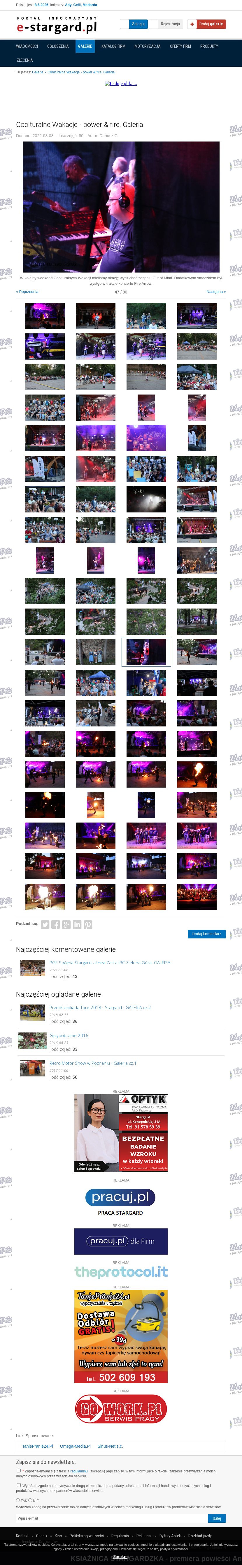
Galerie (85, 46)
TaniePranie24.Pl (37, 1446)
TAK (21, 1500)
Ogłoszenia (58, 46)
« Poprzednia (27, 291)
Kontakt (22, 1536)
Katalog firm (113, 46)
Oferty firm (180, 46)
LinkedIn (77, 924)
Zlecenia (25, 60)
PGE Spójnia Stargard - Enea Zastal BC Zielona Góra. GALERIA (110, 962)
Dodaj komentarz (206, 933)
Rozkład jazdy (200, 1536)
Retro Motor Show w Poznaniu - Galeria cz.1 (93, 1063)
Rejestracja (170, 23)
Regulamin (120, 1536)
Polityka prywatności (87, 1536)
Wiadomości (27, 46)
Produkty (209, 46)
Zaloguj (138, 23)
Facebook (55, 924)
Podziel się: (27, 923)
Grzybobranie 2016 (69, 1035)
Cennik (41, 1536)
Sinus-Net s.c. (110, 1446)
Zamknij (121, 1556)
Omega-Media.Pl (75, 1446)
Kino (58, 1536)
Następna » (216, 291)
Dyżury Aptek (170, 1536)
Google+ (66, 924)
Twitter (45, 924)
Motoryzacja (148, 46)
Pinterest (88, 924)
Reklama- (144, 1536)
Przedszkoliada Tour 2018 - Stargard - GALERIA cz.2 (100, 1007)
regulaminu (78, 1471)
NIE (33, 1500)
